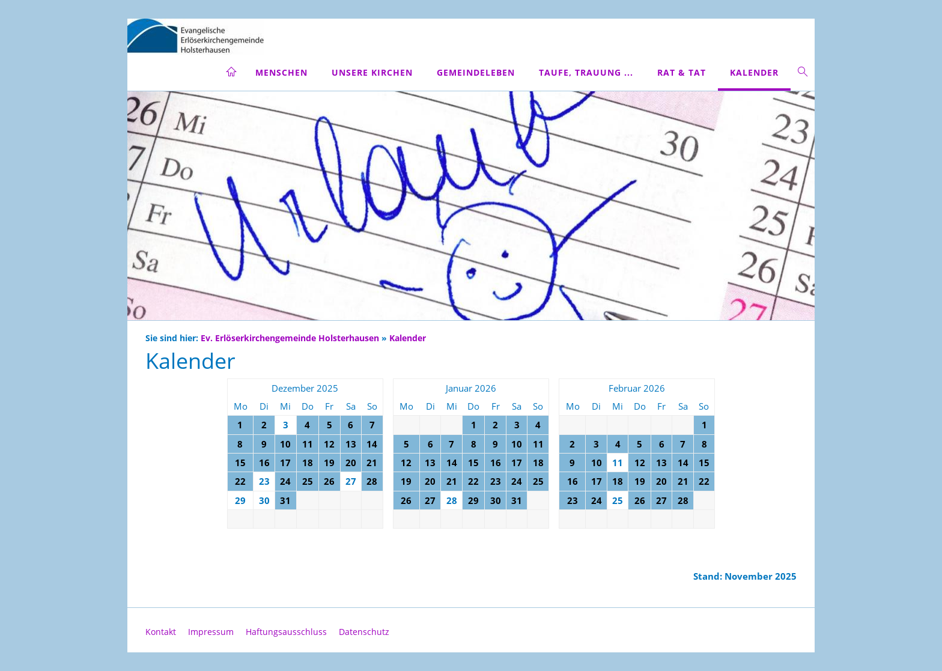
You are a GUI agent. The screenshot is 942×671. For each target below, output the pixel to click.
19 (329, 463)
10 (285, 444)
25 (307, 481)
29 (473, 500)
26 (329, 481)
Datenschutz (364, 631)
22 (240, 481)
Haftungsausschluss (286, 631)
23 (495, 481)
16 (264, 463)
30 (495, 500)
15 (240, 463)
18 (307, 463)
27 (430, 500)
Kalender (407, 338)
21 (371, 463)
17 (285, 463)
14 (371, 444)
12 (329, 444)
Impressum (211, 631)
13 (350, 444)
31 (285, 500)
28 (371, 481)
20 (350, 463)
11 (307, 444)
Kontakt (160, 631)
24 (285, 481)
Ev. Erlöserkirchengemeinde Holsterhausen (290, 338)
